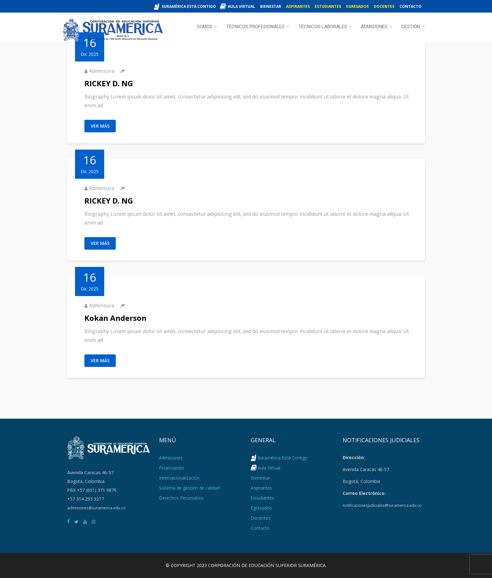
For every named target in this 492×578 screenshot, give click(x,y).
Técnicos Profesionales (255, 26)
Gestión (410, 26)
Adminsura (101, 70)
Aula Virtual (241, 6)
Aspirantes (298, 6)
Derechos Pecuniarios (181, 498)
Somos (204, 26)
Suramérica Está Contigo (189, 6)
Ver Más (100, 126)
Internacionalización (179, 478)
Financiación (171, 468)
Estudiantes (328, 6)
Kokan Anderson (115, 318)
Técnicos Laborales (322, 26)
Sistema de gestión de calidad (189, 488)
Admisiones (374, 26)
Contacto (410, 6)
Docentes (384, 6)
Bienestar (270, 6)
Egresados (357, 6)
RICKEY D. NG (108, 83)
